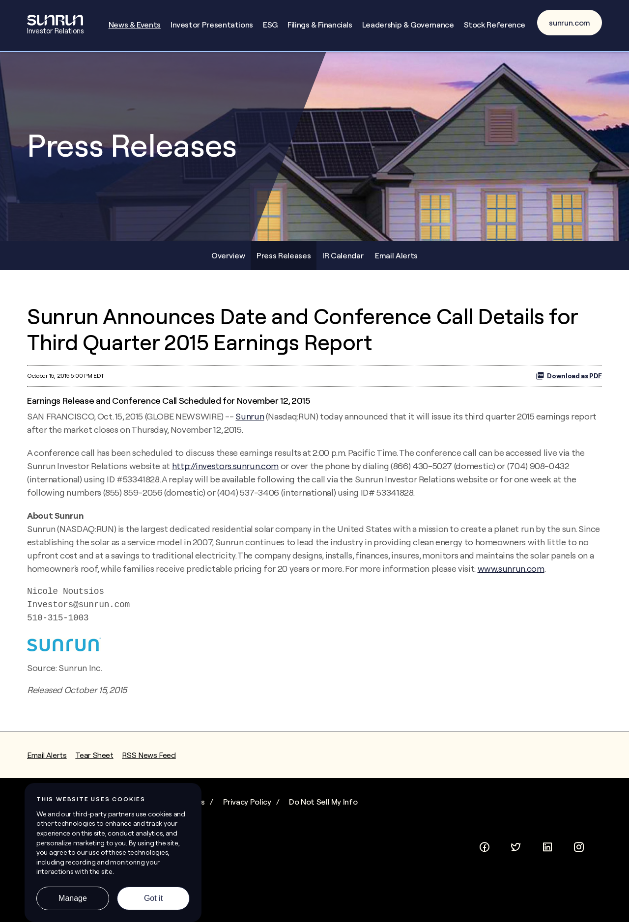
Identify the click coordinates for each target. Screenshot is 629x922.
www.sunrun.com (511, 568)
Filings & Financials (319, 24)
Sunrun (249, 416)
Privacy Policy (247, 802)
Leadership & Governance (408, 24)
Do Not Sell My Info (323, 802)
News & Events (135, 24)
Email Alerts (396, 255)
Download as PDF (569, 375)
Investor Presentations (212, 24)
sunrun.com (569, 23)
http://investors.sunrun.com (225, 466)
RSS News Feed (148, 755)
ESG (270, 24)
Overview (228, 255)
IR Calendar (342, 255)
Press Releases (284, 255)
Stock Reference (495, 24)
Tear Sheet (94, 755)
